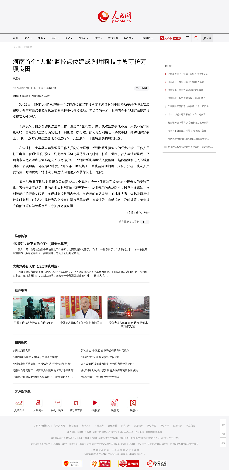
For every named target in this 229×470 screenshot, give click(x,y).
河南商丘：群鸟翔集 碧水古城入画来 (186, 82)
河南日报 (51, 88)
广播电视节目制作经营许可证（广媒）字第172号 (155, 438)
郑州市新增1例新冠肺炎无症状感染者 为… (189, 139)
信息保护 (177, 425)
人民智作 (132, 404)
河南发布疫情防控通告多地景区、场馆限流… (190, 147)
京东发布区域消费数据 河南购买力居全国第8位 (107, 363)
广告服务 (99, 425)
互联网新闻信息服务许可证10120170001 (69, 438)
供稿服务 (125, 425)
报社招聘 (73, 425)
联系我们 (190, 425)
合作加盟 (112, 425)
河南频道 (27, 47)
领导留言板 (76, 404)
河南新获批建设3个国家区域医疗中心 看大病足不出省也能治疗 (48, 377)
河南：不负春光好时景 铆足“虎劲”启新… (188, 131)
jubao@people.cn (154, 432)
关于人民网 (59, 425)
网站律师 (164, 425)
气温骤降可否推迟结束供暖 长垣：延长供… (189, 106)
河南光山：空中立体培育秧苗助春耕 (185, 90)
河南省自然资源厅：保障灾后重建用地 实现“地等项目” (43, 370)
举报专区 (113, 38)
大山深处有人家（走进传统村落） (36, 266)
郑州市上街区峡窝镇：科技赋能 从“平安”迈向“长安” (42, 363)
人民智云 (113, 404)
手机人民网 (57, 404)
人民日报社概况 (42, 425)
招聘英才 (86, 425)
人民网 (16, 47)
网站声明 (151, 425)
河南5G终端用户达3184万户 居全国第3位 (36, 357)
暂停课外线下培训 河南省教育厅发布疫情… (189, 122)
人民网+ (38, 404)
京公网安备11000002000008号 (184, 444)
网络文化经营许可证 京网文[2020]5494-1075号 (91, 444)
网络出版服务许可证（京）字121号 (132, 444)
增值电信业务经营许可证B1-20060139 (110, 438)
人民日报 (19, 404)
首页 (15, 38)
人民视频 (95, 404)
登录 (208, 38)
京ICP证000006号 (159, 444)
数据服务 (138, 425)
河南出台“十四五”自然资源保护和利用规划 (105, 350)
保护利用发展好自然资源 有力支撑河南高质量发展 (109, 370)
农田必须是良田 (22, 350)
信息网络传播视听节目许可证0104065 (48, 444)
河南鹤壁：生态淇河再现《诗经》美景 (187, 98)
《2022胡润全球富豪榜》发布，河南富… (188, 114)
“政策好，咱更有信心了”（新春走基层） (41, 244)
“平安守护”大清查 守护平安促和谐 (100, 357)
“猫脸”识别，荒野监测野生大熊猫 (100, 377)
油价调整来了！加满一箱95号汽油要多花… (189, 74)
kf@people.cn (84, 432)
